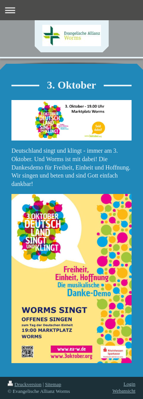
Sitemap (53, 384)
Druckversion (25, 384)
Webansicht (123, 391)
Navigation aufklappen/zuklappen (71, 10)
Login (129, 384)
